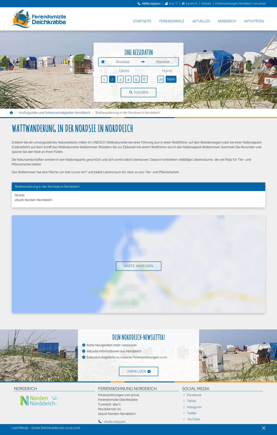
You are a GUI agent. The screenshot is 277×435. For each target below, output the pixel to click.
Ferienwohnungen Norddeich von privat (240, 3)
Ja (161, 79)
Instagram (192, 407)
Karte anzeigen (138, 266)
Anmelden (136, 371)
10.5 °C (171, 3)
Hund (167, 70)
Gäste (124, 70)
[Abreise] (163, 61)
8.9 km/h (190, 3)
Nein (171, 79)
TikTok (189, 401)
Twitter (189, 413)
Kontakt (206, 3)
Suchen (138, 92)
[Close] (264, 428)
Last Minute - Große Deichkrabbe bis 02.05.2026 (46, 428)
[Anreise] (123, 61)
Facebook (191, 395)
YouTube (191, 419)
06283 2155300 (112, 421)
